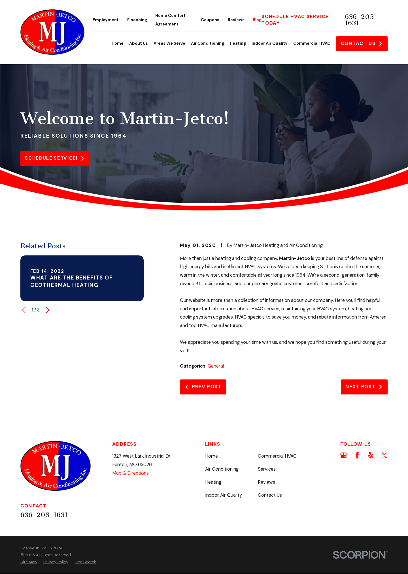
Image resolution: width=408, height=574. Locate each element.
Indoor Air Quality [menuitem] (270, 43)
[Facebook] (357, 455)
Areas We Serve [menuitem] (169, 43)
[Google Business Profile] (343, 455)
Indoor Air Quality (223, 495)
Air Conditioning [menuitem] (207, 43)
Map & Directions (130, 473)
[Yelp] (370, 455)
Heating (213, 482)
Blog (257, 19)
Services (267, 469)
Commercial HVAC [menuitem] (311, 43)
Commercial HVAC (277, 456)
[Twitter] (384, 455)
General (216, 366)
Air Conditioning (222, 469)
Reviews (236, 19)
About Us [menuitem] (138, 43)
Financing (137, 19)
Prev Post (202, 387)
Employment (106, 19)
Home (211, 456)
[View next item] (47, 310)
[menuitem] (28, 562)
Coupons (210, 19)
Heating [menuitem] (238, 43)
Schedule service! (55, 158)
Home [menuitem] (118, 43)
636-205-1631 (361, 20)
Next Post (364, 387)
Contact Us (362, 43)
